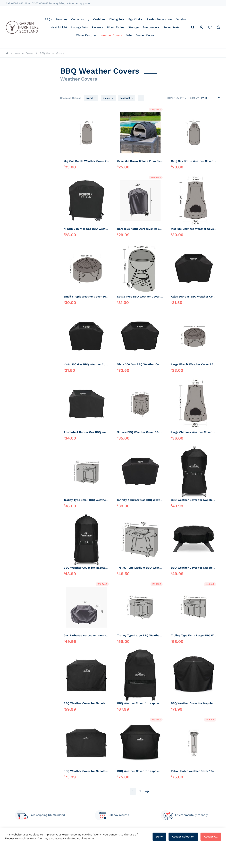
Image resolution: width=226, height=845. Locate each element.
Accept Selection (183, 836)
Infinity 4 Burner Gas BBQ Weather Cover (145, 500)
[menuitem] (48, 19)
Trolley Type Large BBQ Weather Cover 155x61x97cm (152, 635)
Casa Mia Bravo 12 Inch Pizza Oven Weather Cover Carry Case (158, 161)
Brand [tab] (89, 98)
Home (7, 53)
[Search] (193, 27)
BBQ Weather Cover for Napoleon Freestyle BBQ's (151, 771)
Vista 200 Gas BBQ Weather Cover (87, 364)
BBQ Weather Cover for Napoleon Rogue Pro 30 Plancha (101, 771)
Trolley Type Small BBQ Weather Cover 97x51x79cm (98, 500)
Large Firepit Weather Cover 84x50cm (196, 364)
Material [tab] (125, 98)
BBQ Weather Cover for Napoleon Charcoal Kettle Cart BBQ (157, 703)
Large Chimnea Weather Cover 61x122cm (198, 432)
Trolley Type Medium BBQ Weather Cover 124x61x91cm (154, 567)
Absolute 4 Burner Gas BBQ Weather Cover (93, 432)
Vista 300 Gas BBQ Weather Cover (140, 364)
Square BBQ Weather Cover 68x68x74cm (144, 432)
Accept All (210, 836)
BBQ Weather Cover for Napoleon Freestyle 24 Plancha (101, 703)
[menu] (115, 27)
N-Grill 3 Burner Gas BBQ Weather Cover (91, 228)
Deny (159, 836)
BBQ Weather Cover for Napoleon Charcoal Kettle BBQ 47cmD (105, 567)
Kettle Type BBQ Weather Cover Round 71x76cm (149, 296)
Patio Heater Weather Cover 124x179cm (197, 771)
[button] (201, 28)
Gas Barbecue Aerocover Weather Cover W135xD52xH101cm (104, 635)
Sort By (194, 97)
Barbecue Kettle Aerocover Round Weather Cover (150, 228)
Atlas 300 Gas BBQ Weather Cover (194, 296)
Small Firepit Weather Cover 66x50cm (89, 296)
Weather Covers (24, 53)
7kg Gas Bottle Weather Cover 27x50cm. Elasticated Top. (102, 161)
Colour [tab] (106, 98)
